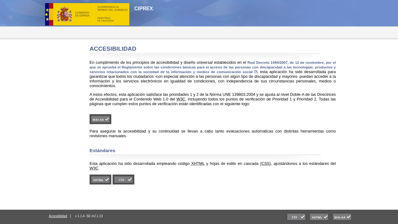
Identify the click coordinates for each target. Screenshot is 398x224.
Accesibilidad (58, 216)
